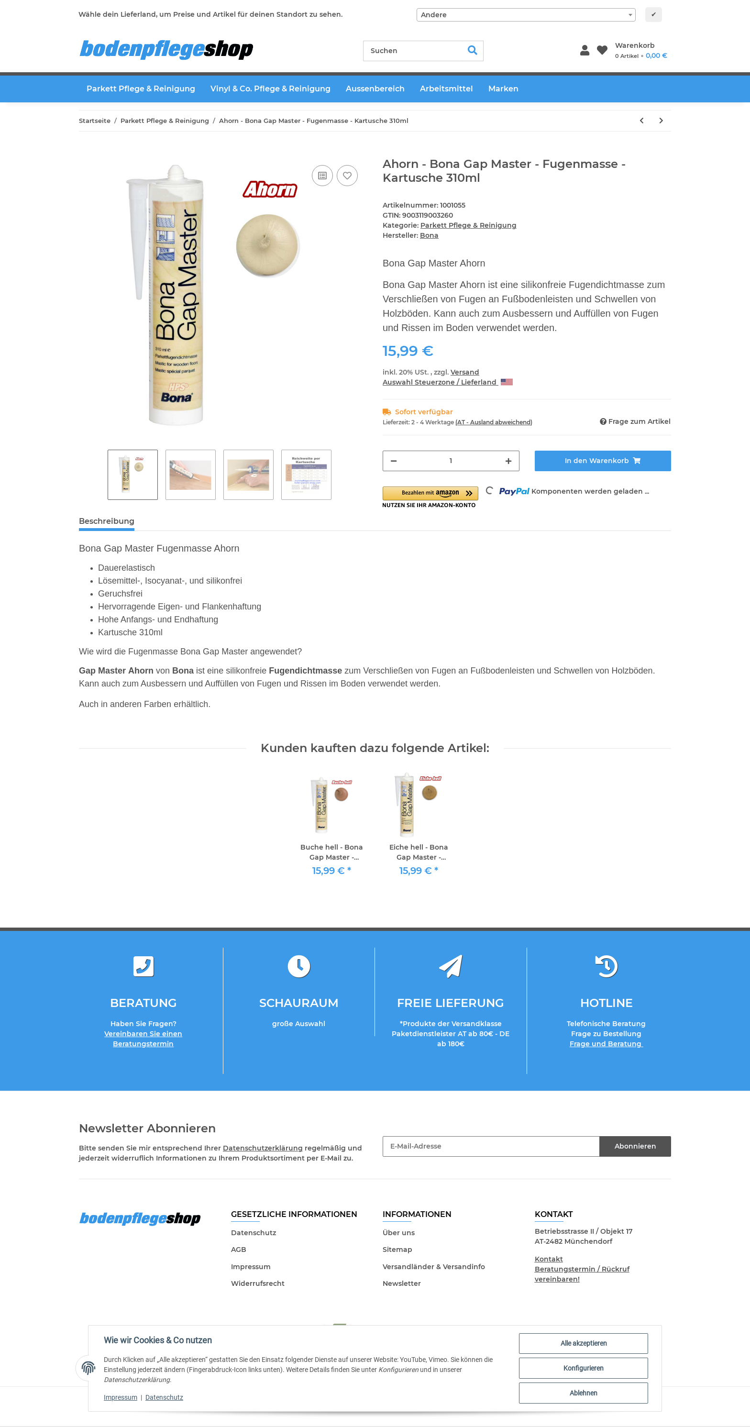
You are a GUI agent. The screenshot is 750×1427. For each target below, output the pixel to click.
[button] (584, 50)
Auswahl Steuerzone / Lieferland (448, 382)
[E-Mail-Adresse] (491, 1146)
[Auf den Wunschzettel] (347, 175)
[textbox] (526, 15)
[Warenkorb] (641, 50)
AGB (238, 1249)
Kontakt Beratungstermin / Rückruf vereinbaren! (582, 1269)
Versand (465, 372)
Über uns (399, 1232)
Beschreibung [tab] (106, 521)
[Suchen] (413, 51)
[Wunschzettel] (602, 50)
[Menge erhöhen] (508, 461)
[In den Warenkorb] (86, 152)
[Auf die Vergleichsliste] (322, 175)
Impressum (251, 1266)
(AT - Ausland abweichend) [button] (493, 422)
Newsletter (402, 1283)
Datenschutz (253, 1232)
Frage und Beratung (606, 1044)
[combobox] (526, 15)
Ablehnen (583, 1393)
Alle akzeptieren (584, 1343)
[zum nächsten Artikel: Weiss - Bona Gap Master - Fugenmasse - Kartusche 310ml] (661, 121)
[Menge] (451, 461)
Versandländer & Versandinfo (434, 1266)
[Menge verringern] (393, 461)
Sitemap (397, 1249)
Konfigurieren (583, 1368)
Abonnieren (635, 1146)
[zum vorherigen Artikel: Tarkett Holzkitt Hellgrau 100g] (641, 121)
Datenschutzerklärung (263, 1148)
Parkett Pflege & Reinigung (468, 225)
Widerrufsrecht (258, 1283)
